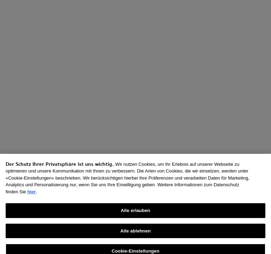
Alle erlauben (135, 213)
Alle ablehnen (135, 233)
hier (31, 194)
